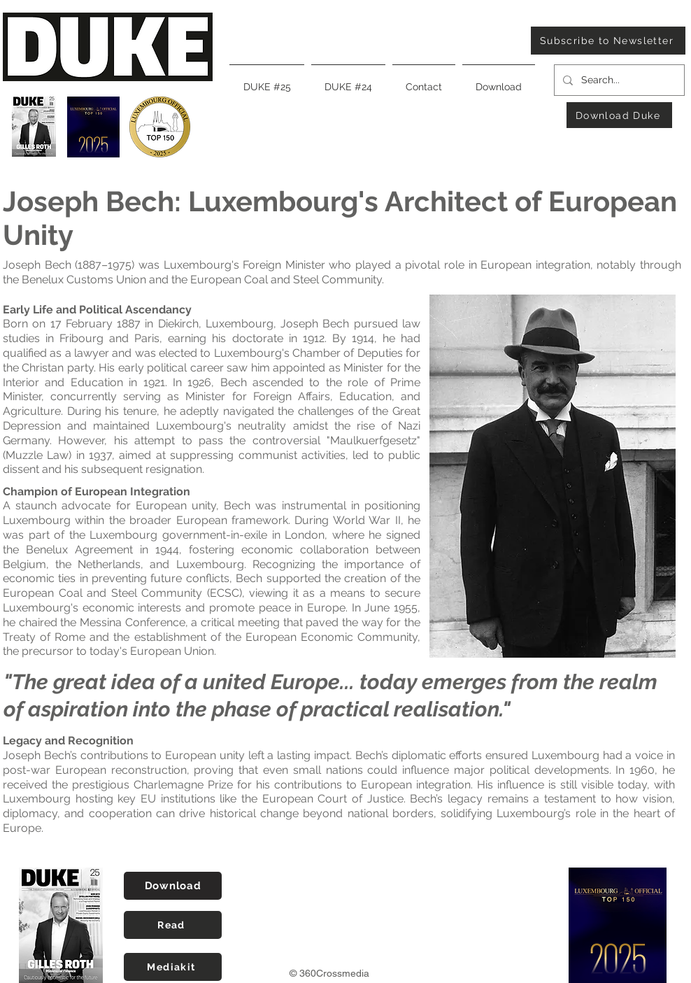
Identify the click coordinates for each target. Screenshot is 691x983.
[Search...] (618, 80)
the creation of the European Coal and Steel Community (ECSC (211, 586)
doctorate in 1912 (278, 338)
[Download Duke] (619, 115)
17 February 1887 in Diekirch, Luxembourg (161, 323)
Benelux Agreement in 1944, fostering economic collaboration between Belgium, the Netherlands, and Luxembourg (211, 557)
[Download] (173, 886)
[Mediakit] (173, 967)
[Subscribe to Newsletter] (608, 41)
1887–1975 (104, 264)
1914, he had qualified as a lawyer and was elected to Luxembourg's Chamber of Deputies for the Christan (211, 353)
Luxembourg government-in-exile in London (207, 535)
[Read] (173, 925)
